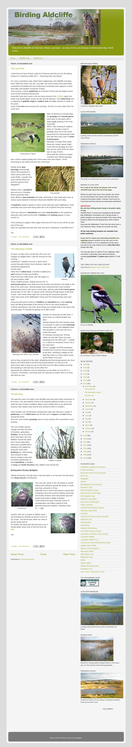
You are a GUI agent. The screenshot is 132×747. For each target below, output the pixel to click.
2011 (85, 448)
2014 (85, 439)
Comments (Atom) (27, 559)
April (87, 422)
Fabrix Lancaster (87, 505)
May (87, 419)
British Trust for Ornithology (91, 493)
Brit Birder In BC (87, 487)
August (88, 409)
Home (12, 58)
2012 (85, 445)
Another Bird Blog (87, 470)
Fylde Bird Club (86, 519)
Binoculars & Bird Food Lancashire (93, 473)
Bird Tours (84, 476)
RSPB (83, 560)
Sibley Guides (86, 563)
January (88, 431)
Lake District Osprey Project (91, 531)
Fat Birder (84, 513)
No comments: (24, 237)
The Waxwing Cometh (21, 249)
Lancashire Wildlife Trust (90, 540)
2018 (85, 377)
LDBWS (60, 96)
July (87, 412)
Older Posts (69, 554)
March (87, 425)
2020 (85, 371)
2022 (85, 367)
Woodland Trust (86, 569)
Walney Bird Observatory (90, 566)
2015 (85, 435)
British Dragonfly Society (90, 490)
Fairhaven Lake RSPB (89, 511)
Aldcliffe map (24, 58)
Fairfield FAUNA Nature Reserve (92, 508)
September (89, 406)
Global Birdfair (86, 522)
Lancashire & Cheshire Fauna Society (94, 534)
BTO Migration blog (88, 496)
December (89, 386)
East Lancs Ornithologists (90, 502)
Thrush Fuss (17, 394)
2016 (85, 384)
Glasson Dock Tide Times (100, 267)
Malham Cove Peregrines (90, 548)
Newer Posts (17, 554)
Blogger (79, 738)
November (89, 399)
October (88, 403)
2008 (85, 458)
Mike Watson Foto (87, 554)
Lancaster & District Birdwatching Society (96, 543)
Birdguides (84, 479)
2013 (85, 442)
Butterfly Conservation (89, 499)
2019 (85, 374)
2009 (85, 455)
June (87, 415)
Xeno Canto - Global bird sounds (93, 572)
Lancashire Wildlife (87, 537)
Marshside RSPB (87, 551)
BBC (13, 529)
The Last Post (17, 68)
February (88, 428)
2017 (85, 380)
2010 (85, 451)
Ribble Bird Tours (87, 557)
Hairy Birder (85, 525)
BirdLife (83, 481)
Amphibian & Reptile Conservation (93, 467)
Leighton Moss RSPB (88, 545)
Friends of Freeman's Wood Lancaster (95, 516)
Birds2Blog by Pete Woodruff (91, 484)
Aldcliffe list (37, 58)
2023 (85, 364)
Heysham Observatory (89, 528)
